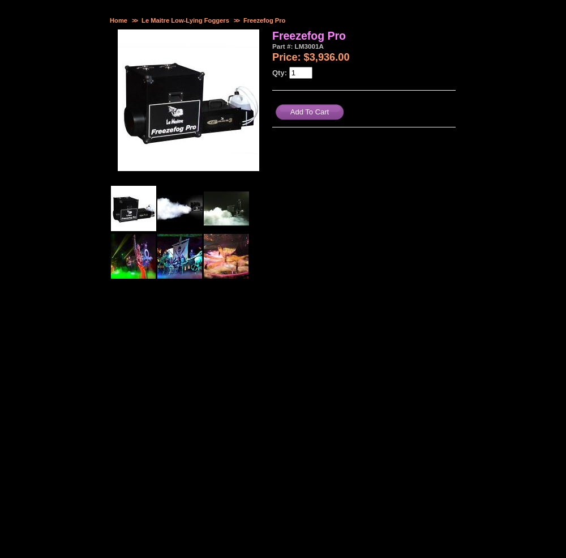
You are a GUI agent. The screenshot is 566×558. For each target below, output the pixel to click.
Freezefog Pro (264, 20)
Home (118, 20)
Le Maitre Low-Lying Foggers (185, 20)
